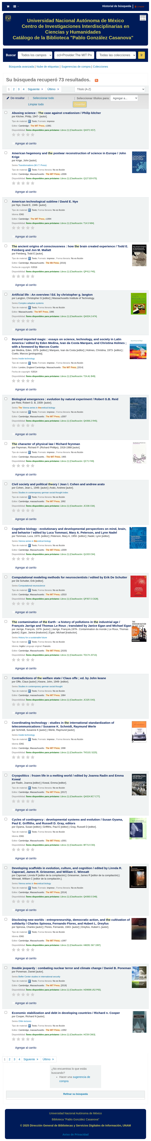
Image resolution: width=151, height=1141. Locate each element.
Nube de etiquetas (47, 66)
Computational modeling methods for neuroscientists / (69, 577)
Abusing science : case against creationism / (56, 113)
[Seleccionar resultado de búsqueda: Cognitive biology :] (6, 528)
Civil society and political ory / (58, 484)
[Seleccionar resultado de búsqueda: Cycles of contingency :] (6, 819)
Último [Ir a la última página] (54, 89)
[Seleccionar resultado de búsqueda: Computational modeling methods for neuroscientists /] (6, 577)
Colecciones (100, 66)
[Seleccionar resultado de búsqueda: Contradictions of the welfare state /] (6, 677)
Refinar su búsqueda (75, 1094)
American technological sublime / (45, 201)
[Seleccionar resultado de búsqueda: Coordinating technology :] (6, 722)
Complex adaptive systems (31, 303)
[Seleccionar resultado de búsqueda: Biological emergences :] (6, 398)
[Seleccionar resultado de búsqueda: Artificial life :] (6, 294)
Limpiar (139, 6)
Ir (142, 55)
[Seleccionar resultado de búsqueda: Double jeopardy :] (6, 967)
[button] (8, 6)
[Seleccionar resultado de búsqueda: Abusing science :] (6, 112)
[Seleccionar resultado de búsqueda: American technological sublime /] (6, 201)
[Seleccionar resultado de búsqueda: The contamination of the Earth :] (6, 621)
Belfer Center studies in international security (39, 976)
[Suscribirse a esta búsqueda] (96, 80)
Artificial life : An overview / (52, 294)
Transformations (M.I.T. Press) (32, 165)
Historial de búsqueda (116, 6)
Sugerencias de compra (75, 66)
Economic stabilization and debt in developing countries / (66, 1012)
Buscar (11, 55)
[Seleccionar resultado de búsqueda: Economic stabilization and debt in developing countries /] (6, 1012)
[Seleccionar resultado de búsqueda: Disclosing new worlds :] (6, 919)
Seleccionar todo (43, 98)
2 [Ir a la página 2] (14, 89)
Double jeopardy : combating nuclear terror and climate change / (71, 968)
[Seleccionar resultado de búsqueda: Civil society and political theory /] (6, 483)
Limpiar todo (36, 104)
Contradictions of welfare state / (59, 678)
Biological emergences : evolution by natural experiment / (65, 399)
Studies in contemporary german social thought (40, 686)
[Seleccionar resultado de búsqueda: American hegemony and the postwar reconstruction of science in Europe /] (6, 152)
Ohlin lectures (24, 1021)
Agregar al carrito (24, 143)
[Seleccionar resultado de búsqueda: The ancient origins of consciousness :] (6, 246)
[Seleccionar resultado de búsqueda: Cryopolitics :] (6, 775)
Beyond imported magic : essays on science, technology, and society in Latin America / (69, 343)
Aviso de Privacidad (75, 1134)
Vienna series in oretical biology (36, 407)
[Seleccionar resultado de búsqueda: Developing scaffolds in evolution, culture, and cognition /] (6, 867)
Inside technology (26, 358)
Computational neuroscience (31, 585)
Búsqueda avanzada (21, 66)
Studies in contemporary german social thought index (43, 492)
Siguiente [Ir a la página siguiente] (36, 89)
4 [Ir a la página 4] (23, 89)
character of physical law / (46, 444)
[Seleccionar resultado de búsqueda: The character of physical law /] (6, 443)
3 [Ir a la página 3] (19, 89)
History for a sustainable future (32, 637)
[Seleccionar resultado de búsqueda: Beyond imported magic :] (6, 339)
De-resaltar (15, 98)
